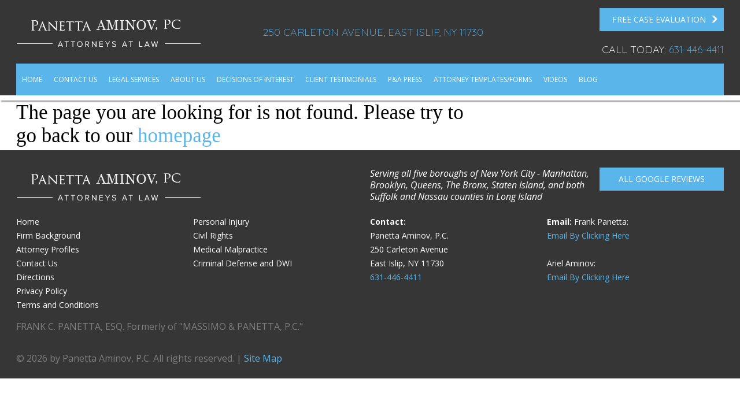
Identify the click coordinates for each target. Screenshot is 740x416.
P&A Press (405, 79)
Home (32, 79)
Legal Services (134, 79)
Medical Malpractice (230, 249)
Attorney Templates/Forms (483, 79)
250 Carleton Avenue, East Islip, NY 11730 (372, 32)
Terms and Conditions (57, 304)
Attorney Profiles (47, 249)
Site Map (263, 358)
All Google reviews (662, 178)
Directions (35, 277)
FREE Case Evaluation (665, 19)
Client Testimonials (340, 79)
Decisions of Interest (255, 79)
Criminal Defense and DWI (242, 263)
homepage (179, 135)
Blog (588, 79)
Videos (555, 79)
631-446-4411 (696, 49)
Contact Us (75, 79)
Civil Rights (213, 235)
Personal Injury (221, 221)
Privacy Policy (41, 290)
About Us (188, 79)
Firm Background (48, 235)
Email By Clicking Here (588, 235)
